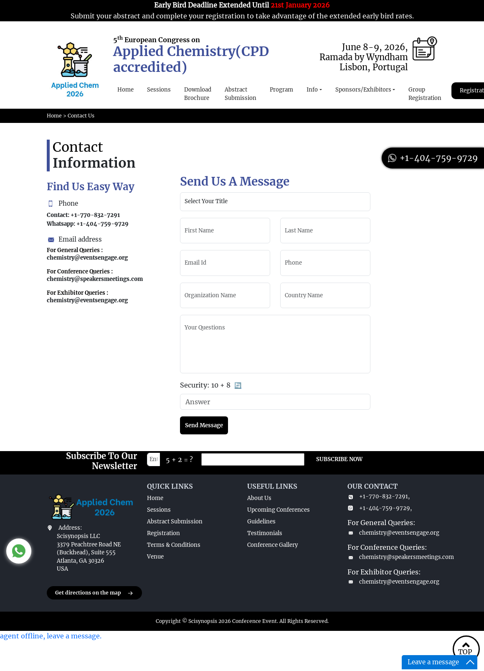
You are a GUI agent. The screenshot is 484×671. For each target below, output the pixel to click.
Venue (155, 556)
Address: (70, 527)
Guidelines (261, 521)
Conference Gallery (272, 545)
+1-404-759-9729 (433, 158)
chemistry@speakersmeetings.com (392, 557)
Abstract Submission (240, 94)
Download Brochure (197, 94)
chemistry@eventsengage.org (392, 532)
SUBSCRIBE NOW (339, 459)
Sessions (159, 89)
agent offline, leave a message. (50, 636)
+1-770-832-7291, (378, 496)
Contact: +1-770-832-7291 (83, 215)
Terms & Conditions (173, 545)
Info (312, 89)
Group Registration (424, 94)
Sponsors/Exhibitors (363, 89)
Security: (211, 385)
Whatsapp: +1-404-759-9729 (88, 223)
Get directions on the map (94, 593)
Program (281, 89)
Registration (163, 533)
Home (125, 89)
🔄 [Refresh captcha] (237, 385)
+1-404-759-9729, (379, 508)
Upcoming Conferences (278, 509)
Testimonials (264, 533)
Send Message (204, 425)
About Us (259, 498)
